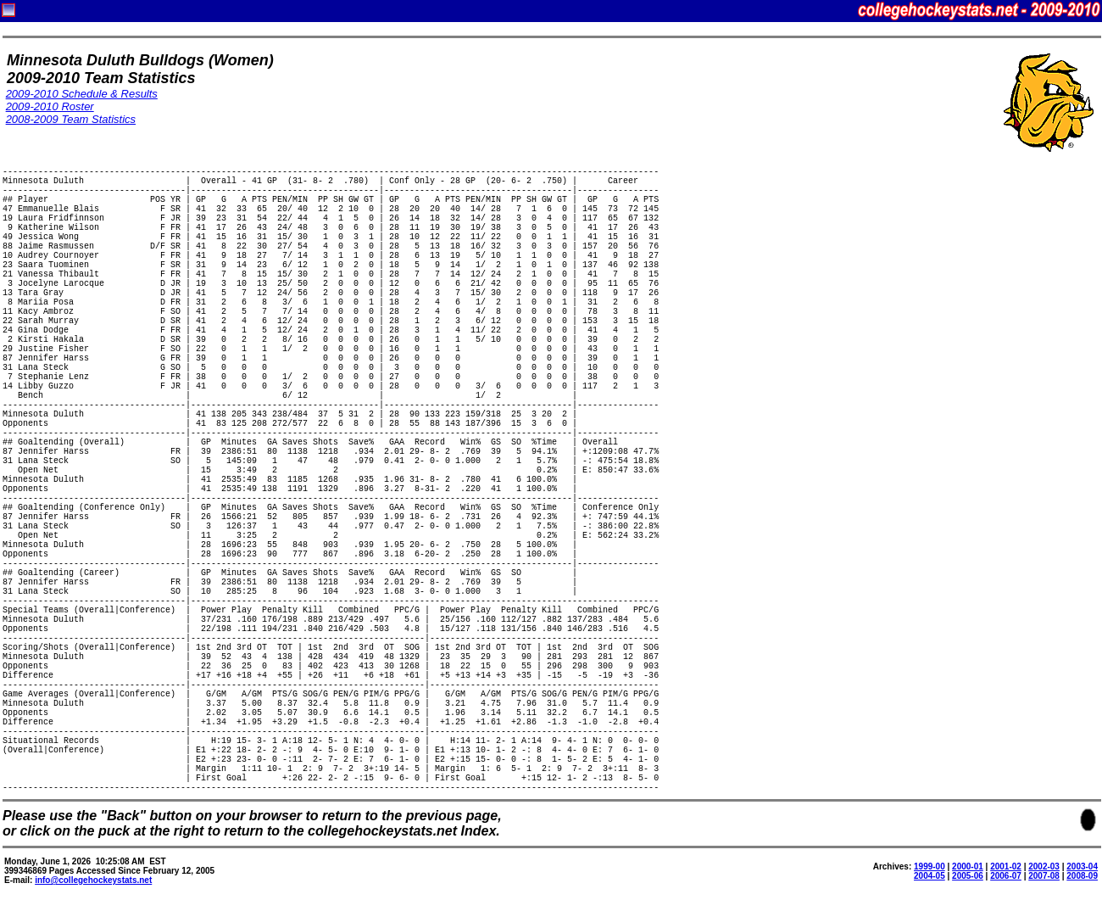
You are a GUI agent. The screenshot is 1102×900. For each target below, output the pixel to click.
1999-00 (929, 866)
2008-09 (1082, 875)
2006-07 (1005, 875)
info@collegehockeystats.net (93, 880)
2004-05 (929, 875)
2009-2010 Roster (50, 106)
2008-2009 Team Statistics (71, 119)
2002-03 (1044, 866)
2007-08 (1044, 875)
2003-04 (1082, 866)
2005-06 (967, 875)
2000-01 (967, 866)
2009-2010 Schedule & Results (82, 93)
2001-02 (1005, 866)
